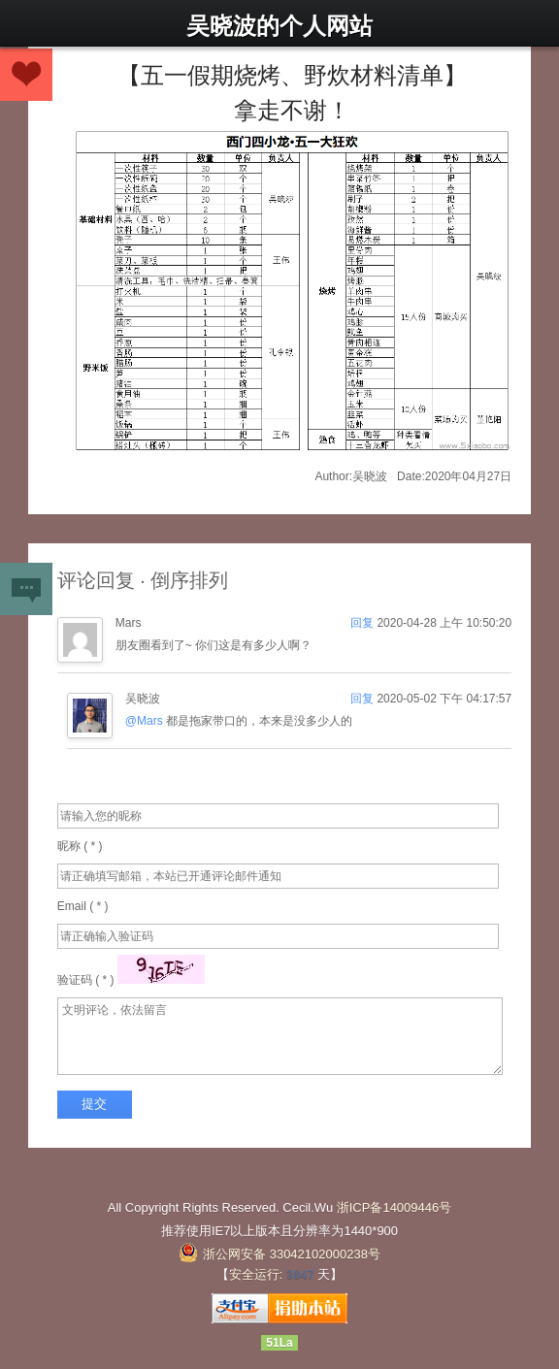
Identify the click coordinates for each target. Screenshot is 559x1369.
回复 (363, 623)
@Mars (144, 721)
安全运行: (256, 1274)
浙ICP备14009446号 (394, 1207)
